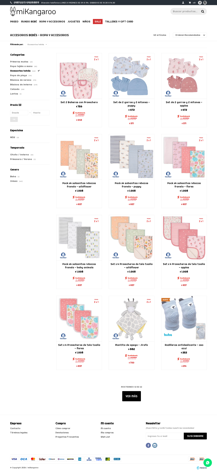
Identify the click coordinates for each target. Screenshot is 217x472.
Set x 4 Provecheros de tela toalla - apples (184, 266)
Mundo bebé (29, 21)
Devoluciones (62, 432)
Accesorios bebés (35, 44)
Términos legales (18, 432)
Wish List (105, 437)
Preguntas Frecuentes (67, 437)
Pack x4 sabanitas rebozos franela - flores (184, 185)
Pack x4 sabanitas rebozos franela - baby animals (79, 266)
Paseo (14, 21)
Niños (86, 21)
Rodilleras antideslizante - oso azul (184, 346)
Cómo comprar (62, 428)
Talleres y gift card (119, 21)
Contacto (15, 428)
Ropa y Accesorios (52, 21)
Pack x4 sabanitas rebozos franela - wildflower (79, 185)
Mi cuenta (106, 428)
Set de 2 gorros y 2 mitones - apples (184, 104)
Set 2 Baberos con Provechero (79, 102)
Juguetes (74, 21)
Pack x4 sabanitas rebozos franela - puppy (131, 185)
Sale (98, 21)
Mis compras (107, 432)
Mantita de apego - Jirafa (131, 344)
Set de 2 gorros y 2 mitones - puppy (131, 104)
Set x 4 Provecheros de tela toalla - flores (79, 346)
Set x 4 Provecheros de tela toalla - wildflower (132, 266)
